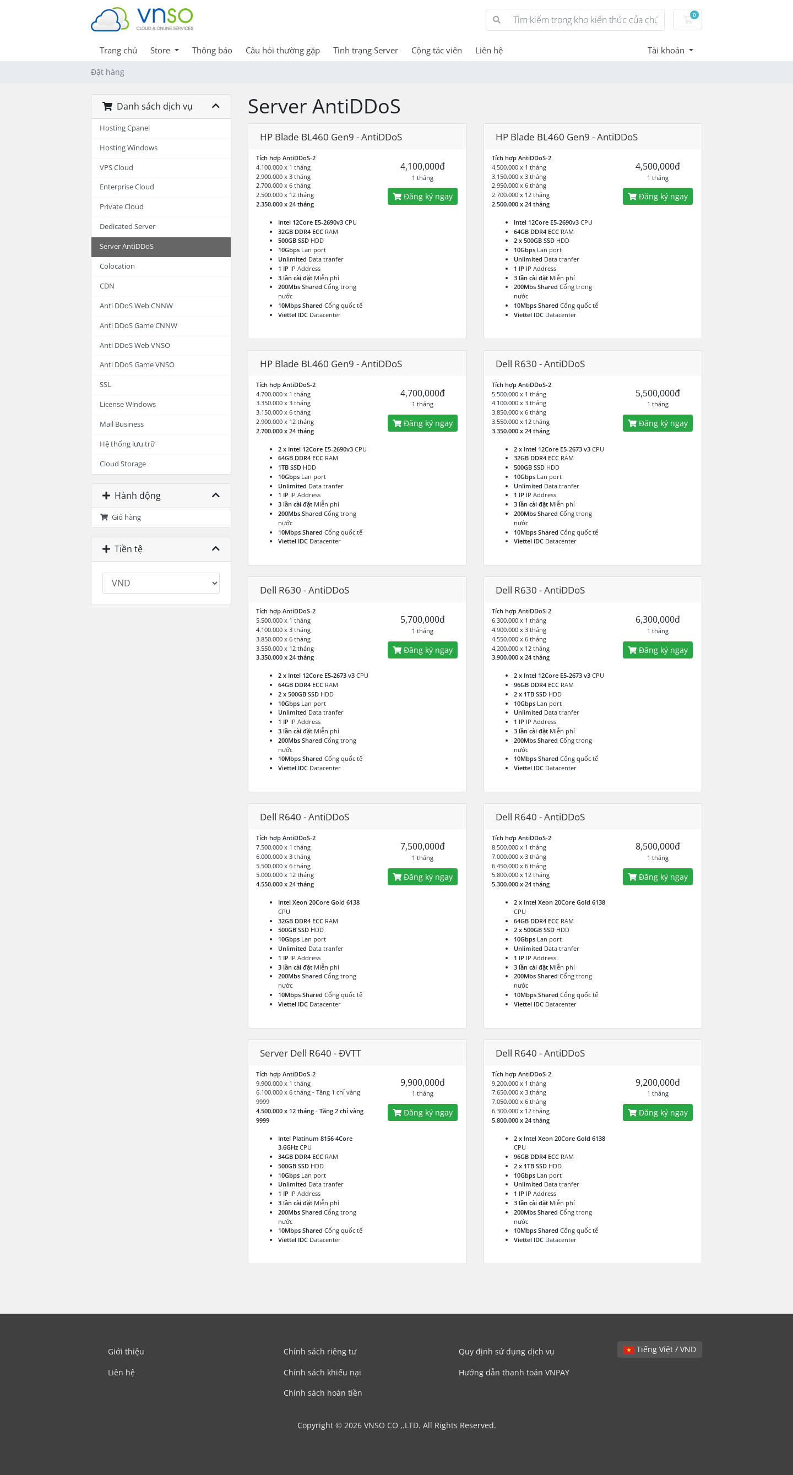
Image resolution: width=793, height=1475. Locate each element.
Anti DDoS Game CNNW (138, 325)
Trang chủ (118, 50)
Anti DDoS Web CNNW (136, 306)
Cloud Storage (123, 464)
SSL (105, 384)
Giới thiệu (126, 1351)
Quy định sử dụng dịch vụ (507, 1351)
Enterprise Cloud (127, 187)
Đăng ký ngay (423, 196)
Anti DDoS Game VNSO (137, 364)
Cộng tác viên (436, 50)
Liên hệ (489, 50)
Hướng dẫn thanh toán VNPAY (514, 1372)
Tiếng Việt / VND (659, 1349)
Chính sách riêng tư (320, 1351)
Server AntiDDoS (127, 246)
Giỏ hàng (120, 517)
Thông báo (212, 50)
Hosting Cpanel (125, 128)
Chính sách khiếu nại (322, 1372)
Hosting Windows (128, 148)
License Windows (128, 404)
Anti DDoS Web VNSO (135, 345)
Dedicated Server (127, 226)
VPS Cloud (116, 167)
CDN (107, 286)
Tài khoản (667, 50)
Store (161, 50)
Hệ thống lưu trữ (127, 444)
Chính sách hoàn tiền (323, 1392)
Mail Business (122, 424)
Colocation (117, 266)
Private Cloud (122, 206)
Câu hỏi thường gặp (283, 50)
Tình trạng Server (365, 50)
